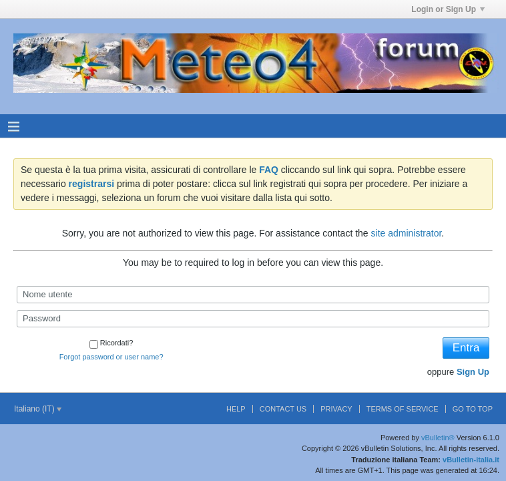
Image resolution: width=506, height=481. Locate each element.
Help (236, 409)
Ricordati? (111, 343)
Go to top (473, 409)
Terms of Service (402, 409)
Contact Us (283, 409)
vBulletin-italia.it (471, 460)
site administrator (406, 233)
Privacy (336, 409)
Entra (466, 347)
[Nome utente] (253, 294)
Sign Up (473, 372)
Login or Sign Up (448, 9)
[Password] (253, 318)
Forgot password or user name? (111, 357)
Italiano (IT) (37, 409)
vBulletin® (438, 438)
